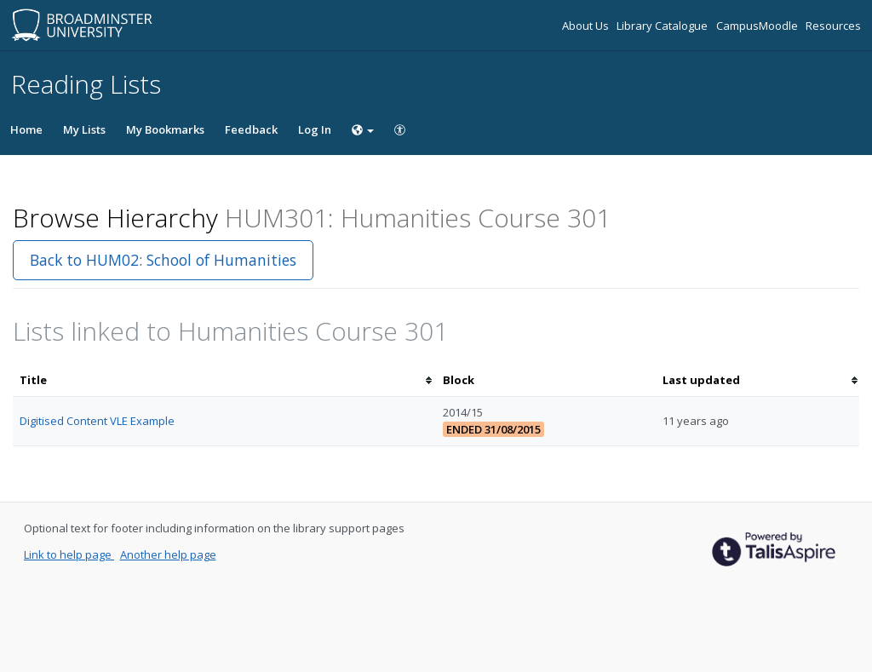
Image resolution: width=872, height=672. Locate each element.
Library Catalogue (663, 25)
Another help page (168, 554)
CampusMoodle (758, 25)
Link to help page (69, 554)
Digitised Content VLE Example (97, 420)
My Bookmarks (165, 129)
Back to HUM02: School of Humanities (163, 260)
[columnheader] (224, 380)
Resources (833, 25)
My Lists (84, 129)
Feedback (251, 129)
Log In (314, 129)
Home (26, 129)
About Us (586, 25)
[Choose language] (362, 129)
